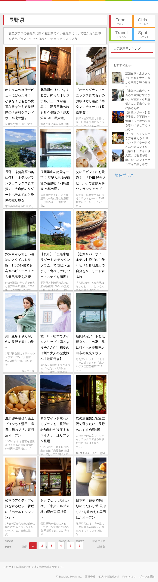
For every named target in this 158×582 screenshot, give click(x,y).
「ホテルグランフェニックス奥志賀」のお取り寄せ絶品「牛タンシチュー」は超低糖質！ (90, 101)
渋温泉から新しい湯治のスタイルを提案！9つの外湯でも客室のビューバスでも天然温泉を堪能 (19, 265)
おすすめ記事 (122, 65)
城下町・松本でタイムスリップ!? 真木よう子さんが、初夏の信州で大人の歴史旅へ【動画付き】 (55, 347)
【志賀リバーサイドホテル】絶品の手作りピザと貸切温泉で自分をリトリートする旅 (90, 265)
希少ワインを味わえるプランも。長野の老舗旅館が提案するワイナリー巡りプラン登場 (54, 429)
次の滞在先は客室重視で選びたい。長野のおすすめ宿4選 (90, 423)
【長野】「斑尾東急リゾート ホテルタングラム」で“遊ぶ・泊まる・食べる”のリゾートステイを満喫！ (55, 265)
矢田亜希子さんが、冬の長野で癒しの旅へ (19, 341)
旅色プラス (124, 175)
